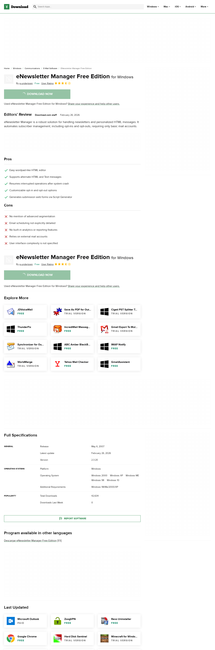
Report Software (72, 518)
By (24, 83)
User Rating (56, 83)
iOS (177, 7)
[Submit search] (35, 6)
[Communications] (32, 68)
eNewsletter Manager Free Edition (74, 76)
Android (189, 7)
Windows (152, 7)
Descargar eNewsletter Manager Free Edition (30, 540)
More (205, 6)
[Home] (7, 68)
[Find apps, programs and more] (88, 6)
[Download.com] (16, 6)
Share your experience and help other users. (94, 104)
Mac (166, 7)
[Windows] (17, 68)
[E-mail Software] (50, 68)
